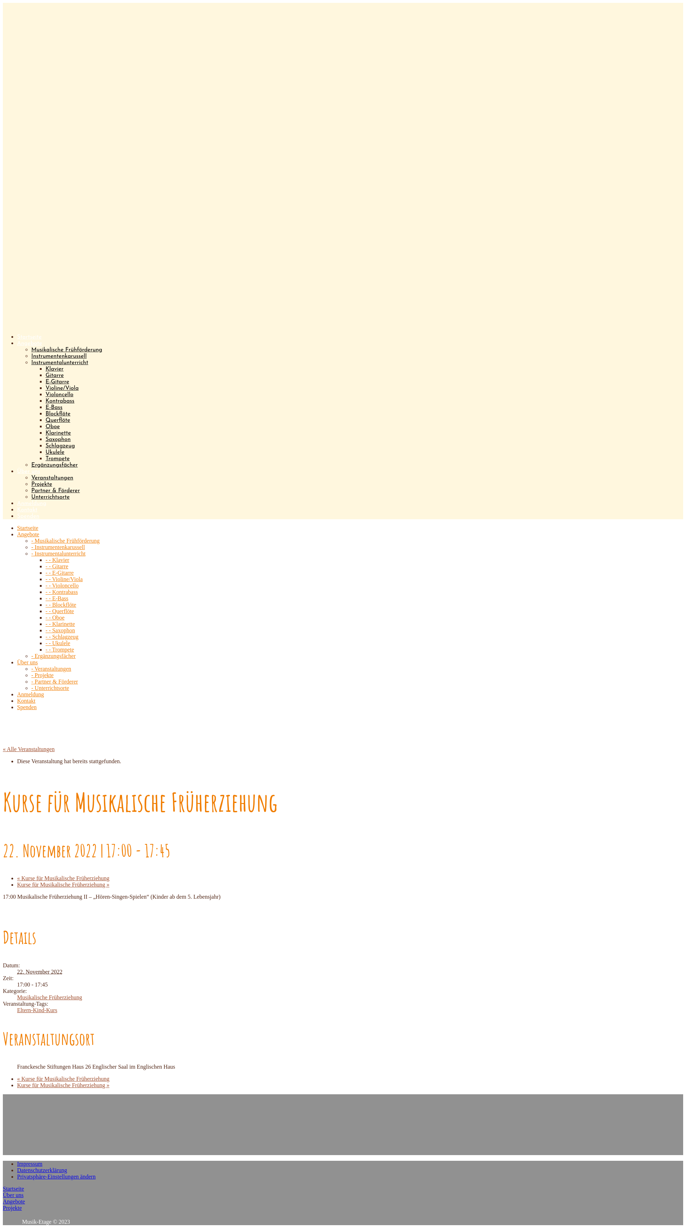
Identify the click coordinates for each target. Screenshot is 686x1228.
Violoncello (59, 395)
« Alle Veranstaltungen (28, 749)
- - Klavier (57, 560)
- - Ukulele (58, 643)
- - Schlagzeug (62, 637)
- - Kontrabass (62, 592)
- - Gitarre (57, 566)
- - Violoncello (62, 586)
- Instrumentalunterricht (58, 554)
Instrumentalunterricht (59, 363)
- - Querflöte (60, 611)
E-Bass (54, 407)
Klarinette (58, 433)
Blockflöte (58, 414)
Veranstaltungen (52, 478)
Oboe (53, 427)
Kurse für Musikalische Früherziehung (63, 878)
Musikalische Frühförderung (66, 350)
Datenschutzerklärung (42, 1170)
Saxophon (58, 439)
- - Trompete (60, 650)
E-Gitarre (57, 382)
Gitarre (55, 375)
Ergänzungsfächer (54, 465)
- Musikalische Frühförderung (65, 541)
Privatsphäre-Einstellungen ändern (56, 1177)
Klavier (55, 369)
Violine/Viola (62, 388)
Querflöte (58, 420)
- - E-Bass (57, 598)
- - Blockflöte (61, 605)
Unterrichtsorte (50, 497)
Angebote (14, 1201)
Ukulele (55, 452)
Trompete (58, 459)
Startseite (13, 1189)
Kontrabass (60, 401)
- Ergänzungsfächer (53, 656)
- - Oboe (55, 618)
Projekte (41, 484)
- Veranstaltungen (51, 669)
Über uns (13, 1195)
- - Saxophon (60, 630)
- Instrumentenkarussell (58, 547)
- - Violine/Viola (64, 579)
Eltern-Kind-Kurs (37, 1010)
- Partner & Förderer (54, 682)
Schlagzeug (60, 446)
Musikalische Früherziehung (49, 997)
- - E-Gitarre (60, 573)
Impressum (29, 1164)
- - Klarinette (60, 624)
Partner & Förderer (55, 491)
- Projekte (42, 675)
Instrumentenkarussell (58, 356)
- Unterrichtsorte (50, 688)
